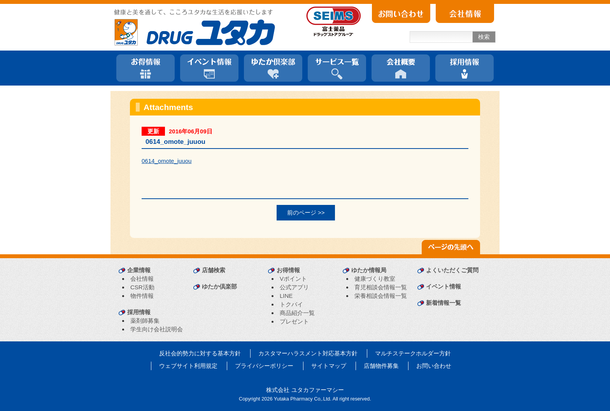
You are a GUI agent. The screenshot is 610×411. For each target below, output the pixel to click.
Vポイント (293, 278)
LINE (286, 295)
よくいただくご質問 (452, 270)
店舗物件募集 (381, 365)
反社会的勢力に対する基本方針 (200, 353)
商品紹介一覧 (297, 313)
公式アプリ (294, 287)
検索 (484, 36)
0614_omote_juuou (166, 160)
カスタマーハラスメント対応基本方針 (308, 353)
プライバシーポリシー (264, 365)
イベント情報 (443, 286)
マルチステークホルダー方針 (413, 353)
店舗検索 (213, 270)
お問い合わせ (433, 365)
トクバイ (291, 304)
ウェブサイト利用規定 (188, 365)
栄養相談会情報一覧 (380, 295)
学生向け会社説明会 (156, 329)
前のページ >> (306, 212)
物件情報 (142, 295)
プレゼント (294, 321)
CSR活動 (142, 287)
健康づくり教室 (374, 278)
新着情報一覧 (443, 302)
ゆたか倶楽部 (219, 286)
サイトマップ (328, 365)
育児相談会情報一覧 (380, 287)
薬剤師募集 (145, 320)
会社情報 (142, 278)
